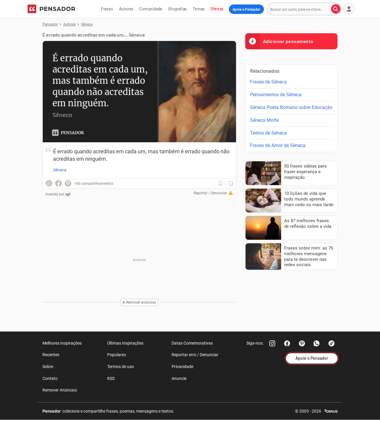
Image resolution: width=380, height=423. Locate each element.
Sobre (47, 366)
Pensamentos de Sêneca (276, 94)
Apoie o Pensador (246, 9)
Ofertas (217, 8)
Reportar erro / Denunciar (195, 354)
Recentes (50, 354)
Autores (126, 8)
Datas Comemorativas (192, 343)
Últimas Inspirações (125, 343)
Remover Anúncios (59, 390)
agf (67, 194)
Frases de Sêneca (268, 82)
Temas (199, 8)
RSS (111, 378)
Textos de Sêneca (268, 133)
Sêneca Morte (264, 120)
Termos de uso (120, 366)
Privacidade (182, 366)
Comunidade (150, 8)
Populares (116, 354)
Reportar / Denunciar (210, 193)
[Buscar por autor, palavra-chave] (336, 9)
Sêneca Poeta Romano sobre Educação (291, 107)
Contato (50, 378)
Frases (107, 8)
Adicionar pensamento (279, 41)
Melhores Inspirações (62, 343)
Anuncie (179, 378)
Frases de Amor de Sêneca (277, 145)
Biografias (177, 8)
